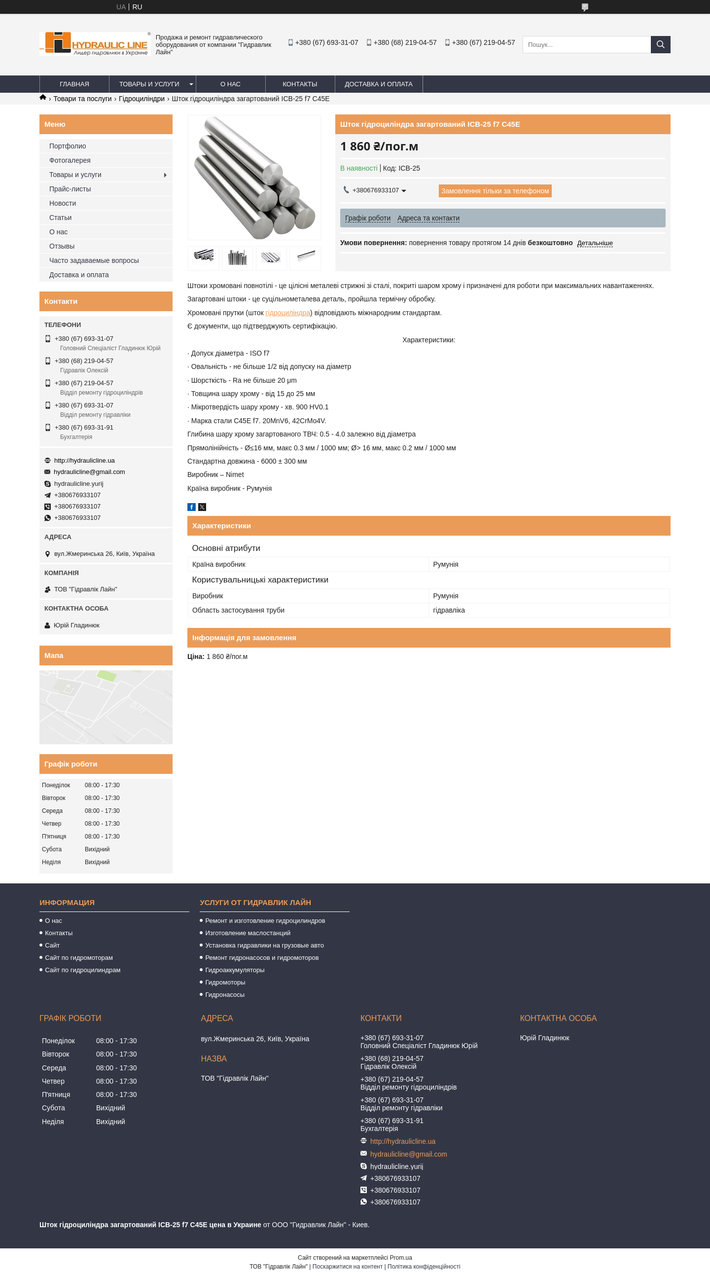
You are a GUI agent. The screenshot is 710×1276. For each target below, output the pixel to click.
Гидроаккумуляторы (234, 970)
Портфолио (67, 146)
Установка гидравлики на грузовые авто (264, 945)
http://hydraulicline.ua (84, 460)
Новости (62, 203)
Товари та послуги (82, 99)
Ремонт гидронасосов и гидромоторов (262, 957)
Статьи (60, 217)
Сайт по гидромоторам (79, 957)
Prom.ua (401, 1257)
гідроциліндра (288, 313)
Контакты (300, 84)
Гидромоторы (225, 982)
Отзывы (61, 246)
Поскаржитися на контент (348, 1266)
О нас (230, 84)
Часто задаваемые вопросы (94, 260)
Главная (74, 84)
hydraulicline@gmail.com (89, 471)
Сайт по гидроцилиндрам (82, 970)
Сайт (52, 945)
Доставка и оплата (379, 84)
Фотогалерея (70, 160)
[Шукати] (661, 44)
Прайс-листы (70, 189)
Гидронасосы (225, 994)
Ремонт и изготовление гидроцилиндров (265, 920)
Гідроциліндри (142, 99)
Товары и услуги (149, 84)
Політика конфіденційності (424, 1266)
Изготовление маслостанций (247, 933)
